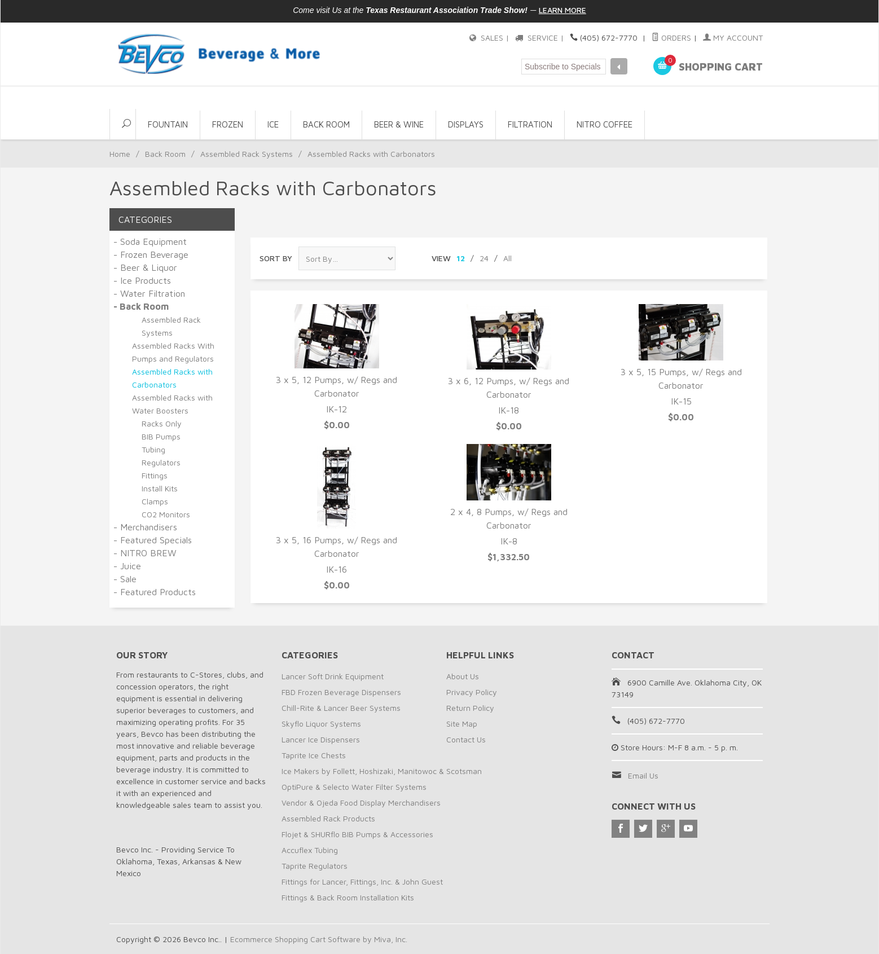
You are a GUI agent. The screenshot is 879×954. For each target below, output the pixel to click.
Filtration (530, 124)
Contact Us (466, 739)
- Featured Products (154, 592)
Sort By (276, 258)
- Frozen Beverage (150, 254)
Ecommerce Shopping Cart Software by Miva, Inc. (318, 939)
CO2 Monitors (166, 514)
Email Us (643, 775)
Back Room (326, 124)
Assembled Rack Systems (246, 154)
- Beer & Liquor (145, 267)
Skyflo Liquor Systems (321, 723)
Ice (273, 124)
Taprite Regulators (315, 866)
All (507, 258)
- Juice (127, 566)
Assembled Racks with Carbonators (172, 378)
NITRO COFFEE (604, 124)
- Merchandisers (145, 527)
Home (119, 154)
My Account (733, 37)
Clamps (155, 501)
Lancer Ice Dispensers (321, 739)
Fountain (168, 124)
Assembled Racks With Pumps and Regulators (173, 352)
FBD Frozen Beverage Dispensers (341, 692)
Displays (466, 124)
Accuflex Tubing (310, 850)
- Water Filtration (149, 293)
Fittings (155, 475)
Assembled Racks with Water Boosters (172, 404)
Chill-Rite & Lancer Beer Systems (341, 708)
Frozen (227, 124)
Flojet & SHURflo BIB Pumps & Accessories (357, 834)
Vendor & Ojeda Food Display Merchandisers (361, 802)
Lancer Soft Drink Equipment (333, 676)
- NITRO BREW (145, 553)
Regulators (161, 462)
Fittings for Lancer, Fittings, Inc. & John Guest (362, 881)
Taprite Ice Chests (314, 755)
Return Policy (470, 708)
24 (484, 258)
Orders (671, 37)
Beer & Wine (399, 124)
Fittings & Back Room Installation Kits (348, 897)
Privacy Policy (471, 692)
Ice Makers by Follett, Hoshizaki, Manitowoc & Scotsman (382, 771)
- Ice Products (142, 280)
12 (460, 258)
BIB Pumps (161, 436)
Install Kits (160, 488)
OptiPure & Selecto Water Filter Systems (354, 787)
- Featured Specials (152, 540)
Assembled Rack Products (328, 818)
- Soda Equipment (150, 241)
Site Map (461, 723)
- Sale (125, 579)
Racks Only (162, 423)
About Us (462, 676)
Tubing (153, 449)
